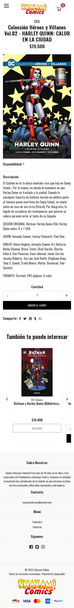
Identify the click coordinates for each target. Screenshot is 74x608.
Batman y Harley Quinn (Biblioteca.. (37, 403)
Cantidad (37, 286)
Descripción (11, 176)
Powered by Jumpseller (53, 574)
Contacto (37, 522)
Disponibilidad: (12, 164)
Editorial (37, 527)
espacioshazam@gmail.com (37, 502)
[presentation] (7, 399)
